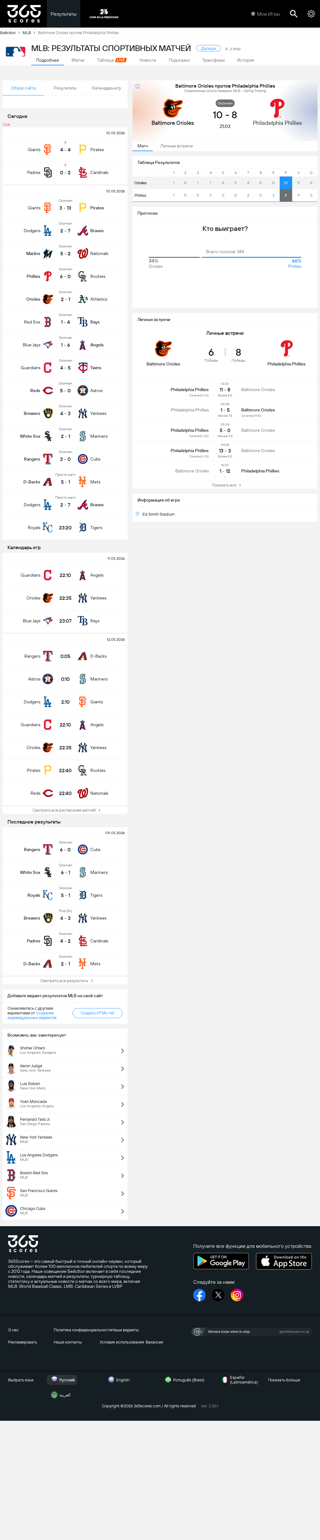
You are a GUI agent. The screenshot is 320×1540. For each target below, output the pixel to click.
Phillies (140, 195)
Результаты (64, 14)
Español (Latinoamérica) (239, 1379)
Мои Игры (265, 13)
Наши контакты (68, 1342)
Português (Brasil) (183, 1380)
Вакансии (154, 1342)
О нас (13, 1330)
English (117, 1380)
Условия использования (122, 1342)
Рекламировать (22, 1342)
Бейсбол (11, 33)
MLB (30, 33)
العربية (60, 1395)
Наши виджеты (125, 1330)
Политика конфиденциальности (83, 1330)
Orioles (140, 183)
